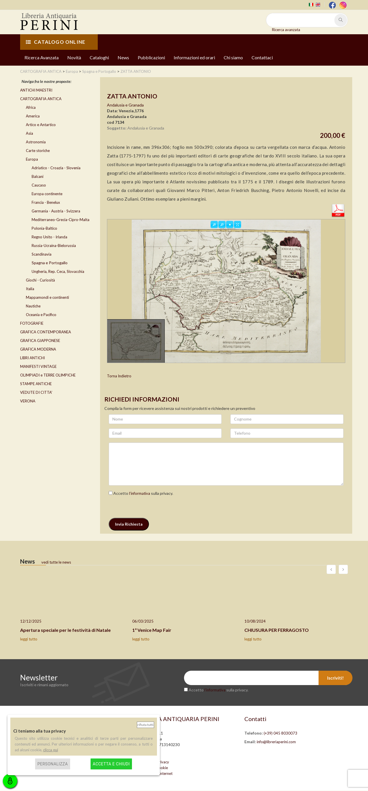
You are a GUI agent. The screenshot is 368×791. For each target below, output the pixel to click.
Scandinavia (41, 254)
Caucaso (39, 185)
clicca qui (50, 750)
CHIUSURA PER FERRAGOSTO (276, 630)
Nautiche (33, 306)
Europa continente (47, 193)
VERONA (27, 401)
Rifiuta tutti (145, 724)
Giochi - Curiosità (40, 280)
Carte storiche (38, 150)
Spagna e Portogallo (50, 262)
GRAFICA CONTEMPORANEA (45, 332)
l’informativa (139, 493)
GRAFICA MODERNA (38, 349)
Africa (31, 107)
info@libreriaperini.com (276, 742)
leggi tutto (28, 639)
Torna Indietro (119, 376)
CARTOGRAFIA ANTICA (41, 98)
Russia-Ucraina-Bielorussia (54, 245)
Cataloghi (99, 57)
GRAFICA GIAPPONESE (40, 340)
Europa (32, 159)
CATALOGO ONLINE (55, 42)
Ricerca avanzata (286, 29)
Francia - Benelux (46, 202)
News (123, 57)
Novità (74, 57)
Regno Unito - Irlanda (49, 237)
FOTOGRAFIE (31, 323)
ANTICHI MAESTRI (36, 90)
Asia (29, 133)
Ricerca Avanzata (41, 57)
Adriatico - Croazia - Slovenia (56, 168)
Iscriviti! (335, 678)
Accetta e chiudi (111, 763)
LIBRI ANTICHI (32, 357)
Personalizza (52, 763)
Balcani (37, 176)
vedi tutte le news (56, 562)
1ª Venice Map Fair (151, 630)
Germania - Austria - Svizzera (56, 211)
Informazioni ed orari (194, 57)
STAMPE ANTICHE (36, 383)
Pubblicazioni (151, 57)
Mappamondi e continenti (47, 297)
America (33, 116)
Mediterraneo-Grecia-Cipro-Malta (60, 219)
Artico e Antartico (41, 124)
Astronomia (36, 142)
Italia (30, 288)
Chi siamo (233, 57)
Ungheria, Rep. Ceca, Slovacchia (58, 271)
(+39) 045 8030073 (280, 733)
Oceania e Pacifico (41, 314)
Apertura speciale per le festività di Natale (65, 630)
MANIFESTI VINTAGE (38, 366)
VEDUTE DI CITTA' (36, 392)
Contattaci (262, 57)
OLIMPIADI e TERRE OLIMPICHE (48, 375)
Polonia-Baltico (44, 228)
